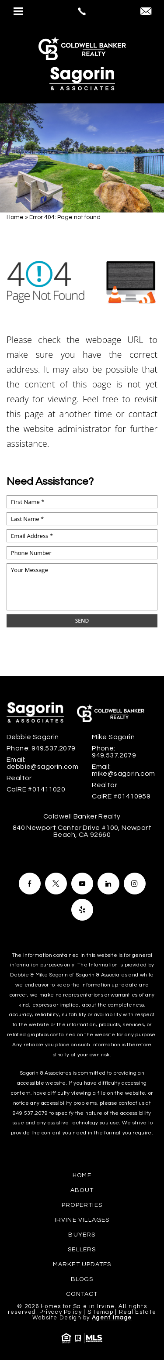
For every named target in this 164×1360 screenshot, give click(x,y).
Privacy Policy (60, 1312)
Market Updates (82, 1264)
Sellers (82, 1250)
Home (82, 1175)
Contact (82, 1294)
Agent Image (112, 1318)
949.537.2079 (30, 1113)
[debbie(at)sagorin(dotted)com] (145, 12)
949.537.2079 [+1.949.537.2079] (53, 748)
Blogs (82, 1279)
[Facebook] (30, 883)
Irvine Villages (82, 1220)
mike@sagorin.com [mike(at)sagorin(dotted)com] (123, 773)
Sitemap (100, 1312)
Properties (82, 1205)
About (82, 1190)
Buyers (81, 1235)
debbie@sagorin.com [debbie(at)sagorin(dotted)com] (42, 766)
